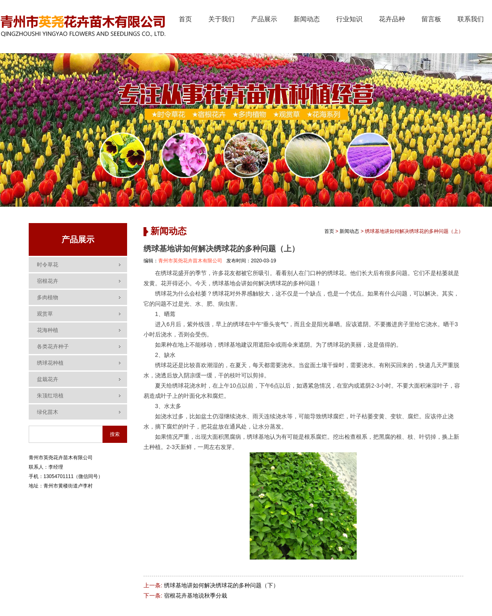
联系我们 (471, 19)
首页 (185, 19)
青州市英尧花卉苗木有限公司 (190, 261)
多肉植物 (47, 297)
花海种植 (47, 330)
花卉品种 (392, 19)
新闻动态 (307, 19)
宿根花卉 (47, 281)
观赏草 (45, 314)
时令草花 (47, 265)
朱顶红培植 (50, 396)
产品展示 (264, 19)
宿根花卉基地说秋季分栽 (195, 595)
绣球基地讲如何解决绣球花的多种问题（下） (221, 585)
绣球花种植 (50, 363)
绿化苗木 (47, 412)
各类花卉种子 (53, 346)
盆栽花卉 (47, 379)
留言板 (431, 19)
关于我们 (221, 19)
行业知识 (349, 19)
